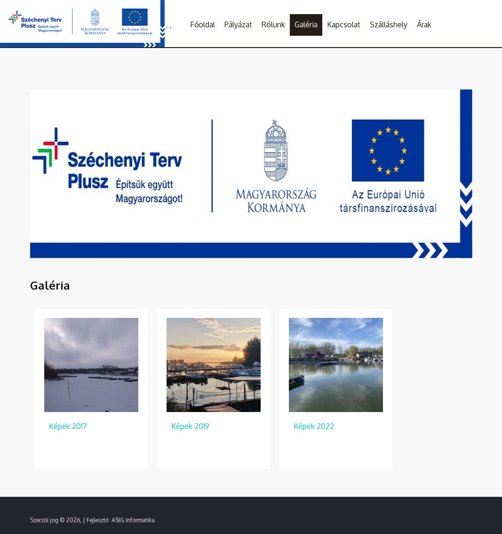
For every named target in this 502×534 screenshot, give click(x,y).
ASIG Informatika (133, 520)
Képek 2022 (314, 426)
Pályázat (238, 24)
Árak (424, 24)
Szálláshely (388, 24)
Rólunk (273, 24)
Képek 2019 (190, 426)
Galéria (306, 24)
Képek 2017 (68, 426)
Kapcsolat (343, 24)
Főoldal (202, 24)
